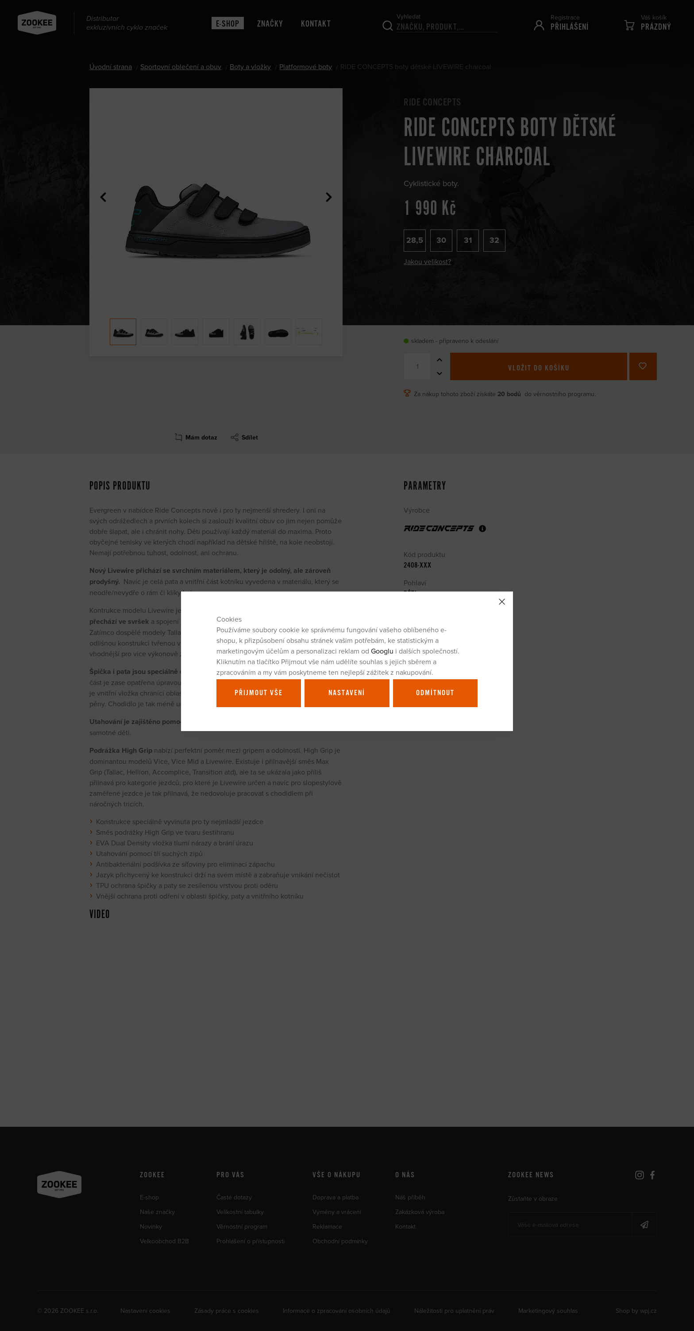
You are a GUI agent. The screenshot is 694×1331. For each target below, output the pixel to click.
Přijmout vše (259, 693)
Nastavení (346, 693)
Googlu (382, 651)
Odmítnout (435, 693)
